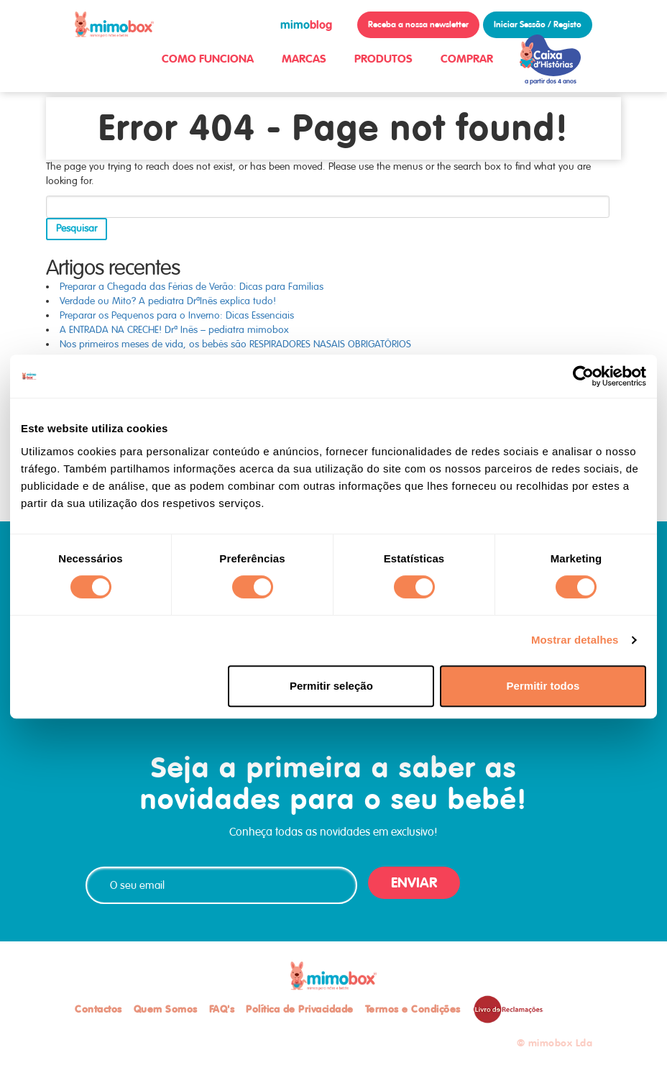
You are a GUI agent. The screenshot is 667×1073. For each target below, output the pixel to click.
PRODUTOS (383, 58)
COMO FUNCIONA (208, 58)
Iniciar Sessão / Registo (537, 24)
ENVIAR (414, 883)
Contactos (98, 1009)
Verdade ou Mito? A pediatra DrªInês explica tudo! (168, 301)
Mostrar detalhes (575, 640)
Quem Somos (166, 1009)
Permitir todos (543, 686)
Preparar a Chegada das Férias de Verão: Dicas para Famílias (191, 286)
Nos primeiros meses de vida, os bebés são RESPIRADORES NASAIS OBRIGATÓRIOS (235, 344)
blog (306, 24)
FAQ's (222, 1009)
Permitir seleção (331, 686)
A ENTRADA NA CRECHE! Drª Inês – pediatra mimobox (174, 330)
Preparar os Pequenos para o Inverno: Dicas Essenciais (177, 315)
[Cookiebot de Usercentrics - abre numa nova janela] (583, 376)
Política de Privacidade (300, 1009)
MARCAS (304, 58)
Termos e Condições (413, 1009)
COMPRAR (467, 58)
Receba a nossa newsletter (418, 24)
